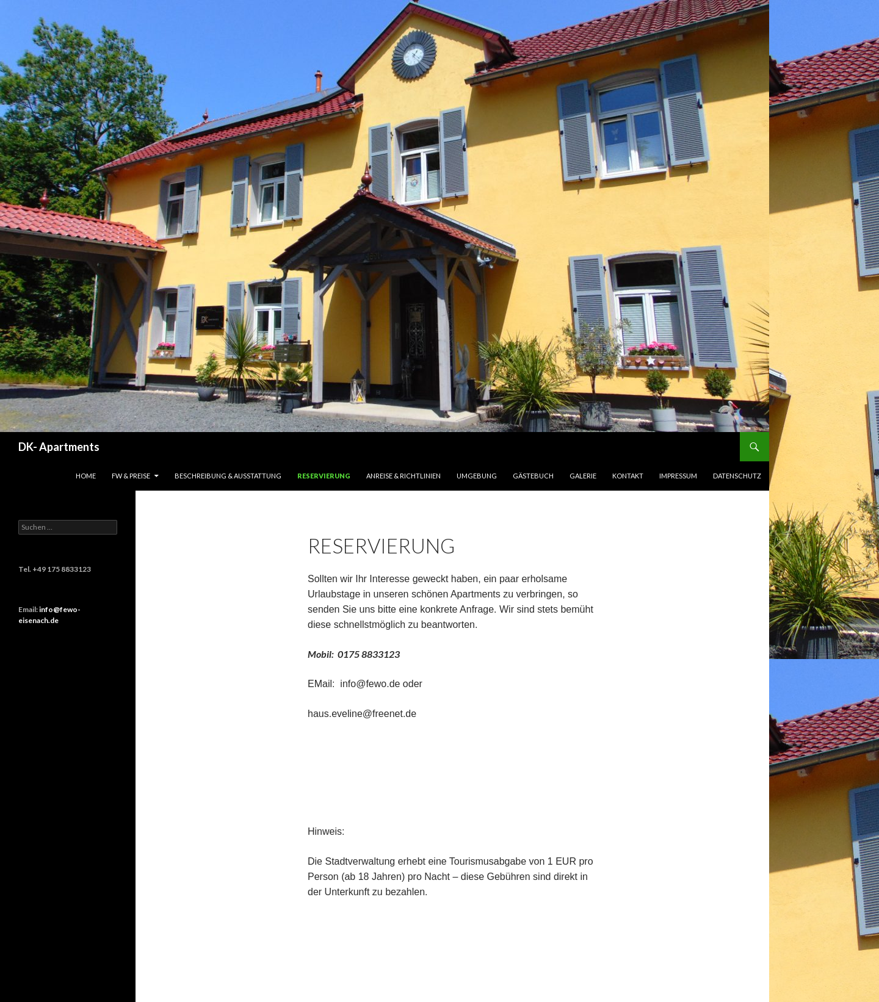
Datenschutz (737, 476)
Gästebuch (533, 476)
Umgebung (477, 476)
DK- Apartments (58, 446)
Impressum (678, 476)
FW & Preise (131, 476)
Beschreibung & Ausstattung (228, 476)
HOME (86, 476)
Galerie (583, 476)
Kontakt (627, 476)
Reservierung (323, 476)
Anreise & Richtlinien (403, 476)
